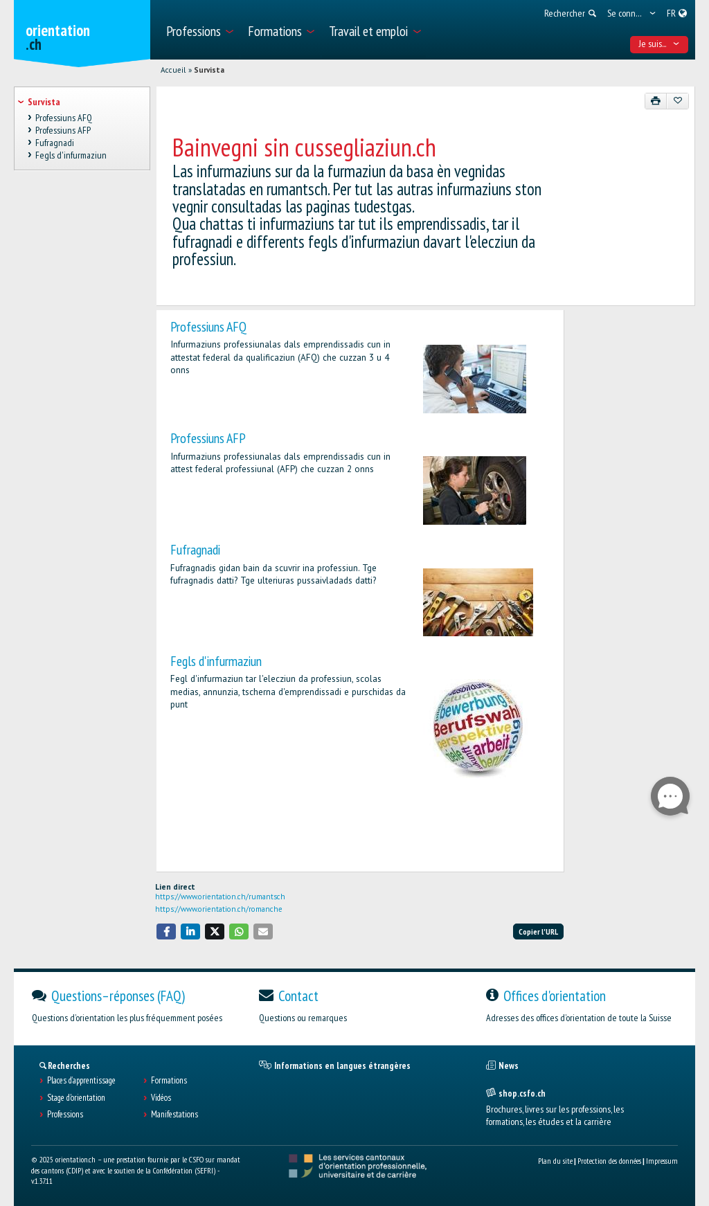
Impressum (662, 1160)
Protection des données (609, 1160)
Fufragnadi (195, 549)
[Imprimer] (656, 101)
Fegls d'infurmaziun (216, 660)
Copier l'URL (538, 931)
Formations (169, 1080)
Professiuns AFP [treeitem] (63, 130)
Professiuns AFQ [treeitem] (63, 117)
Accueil (173, 70)
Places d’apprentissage (81, 1080)
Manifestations (174, 1114)
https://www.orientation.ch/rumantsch (220, 896)
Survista (209, 70)
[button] (166, 931)
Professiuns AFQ (208, 326)
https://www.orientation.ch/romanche (218, 909)
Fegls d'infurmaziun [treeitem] (71, 156)
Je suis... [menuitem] (659, 43)
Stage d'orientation (76, 1098)
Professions (65, 1114)
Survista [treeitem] (44, 102)
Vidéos (161, 1098)
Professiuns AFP (208, 438)
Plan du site (555, 1160)
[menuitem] (199, 30)
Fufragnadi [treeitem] (54, 142)
